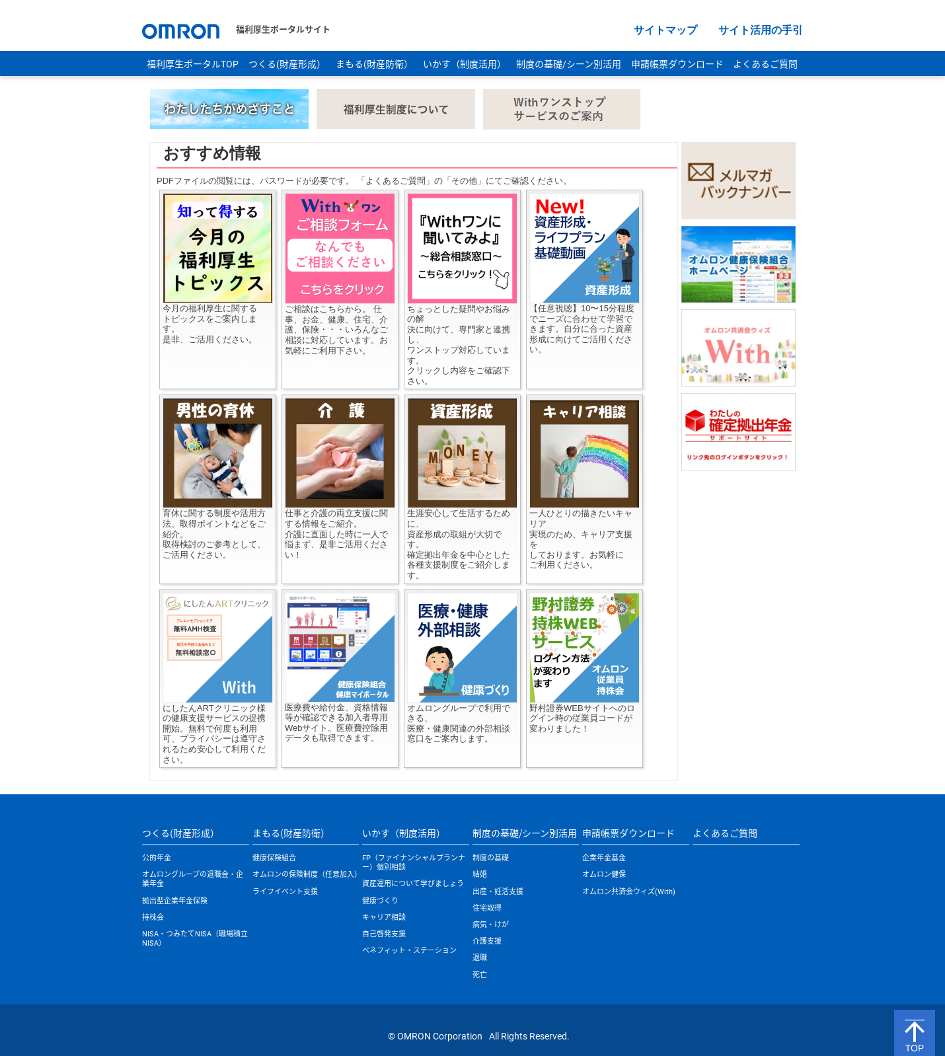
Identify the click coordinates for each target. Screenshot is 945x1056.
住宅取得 (487, 908)
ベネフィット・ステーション (409, 950)
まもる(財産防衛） (374, 64)
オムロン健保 (604, 874)
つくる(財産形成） (287, 64)
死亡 (479, 975)
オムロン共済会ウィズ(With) (628, 891)
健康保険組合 (274, 858)
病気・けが (490, 925)
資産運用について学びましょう (413, 884)
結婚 (479, 874)
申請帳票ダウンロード (677, 64)
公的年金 (156, 858)
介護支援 (487, 941)
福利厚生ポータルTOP (193, 64)
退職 (479, 958)
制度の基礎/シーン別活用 (568, 64)
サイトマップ (665, 30)
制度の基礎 (490, 858)
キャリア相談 (384, 917)
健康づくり (380, 901)
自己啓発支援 (384, 934)
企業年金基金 (604, 858)
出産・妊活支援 (497, 891)
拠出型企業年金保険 (175, 901)
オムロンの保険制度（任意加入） (306, 874)
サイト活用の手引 (760, 30)
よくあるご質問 (765, 64)
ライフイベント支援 (285, 891)
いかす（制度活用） (464, 64)
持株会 (153, 917)
